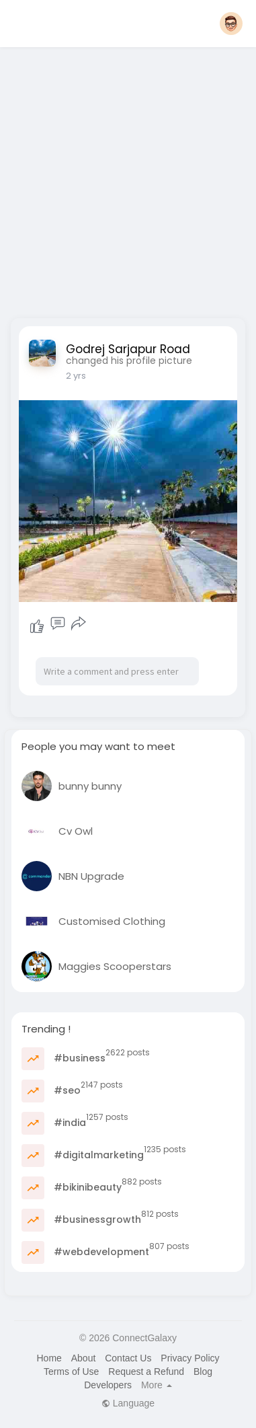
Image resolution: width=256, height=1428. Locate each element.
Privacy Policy (190, 1358)
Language (128, 1403)
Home (48, 1358)
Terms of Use (71, 1371)
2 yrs (76, 375)
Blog (203, 1371)
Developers (108, 1385)
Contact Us (128, 1358)
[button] (231, 23)
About (83, 1358)
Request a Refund (146, 1371)
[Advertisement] (126, 178)
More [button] (156, 1385)
